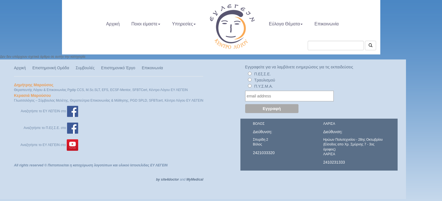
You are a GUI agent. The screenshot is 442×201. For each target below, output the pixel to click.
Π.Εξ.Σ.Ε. (262, 74)
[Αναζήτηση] (370, 45)
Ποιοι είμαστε (146, 23)
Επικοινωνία (326, 23)
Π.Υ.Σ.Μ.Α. (263, 86)
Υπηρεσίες (184, 23)
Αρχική (113, 23)
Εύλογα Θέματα (286, 23)
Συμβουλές (85, 68)
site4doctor (170, 179)
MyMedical (194, 179)
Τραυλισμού (264, 80)
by (158, 179)
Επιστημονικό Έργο (118, 68)
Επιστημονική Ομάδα (50, 68)
